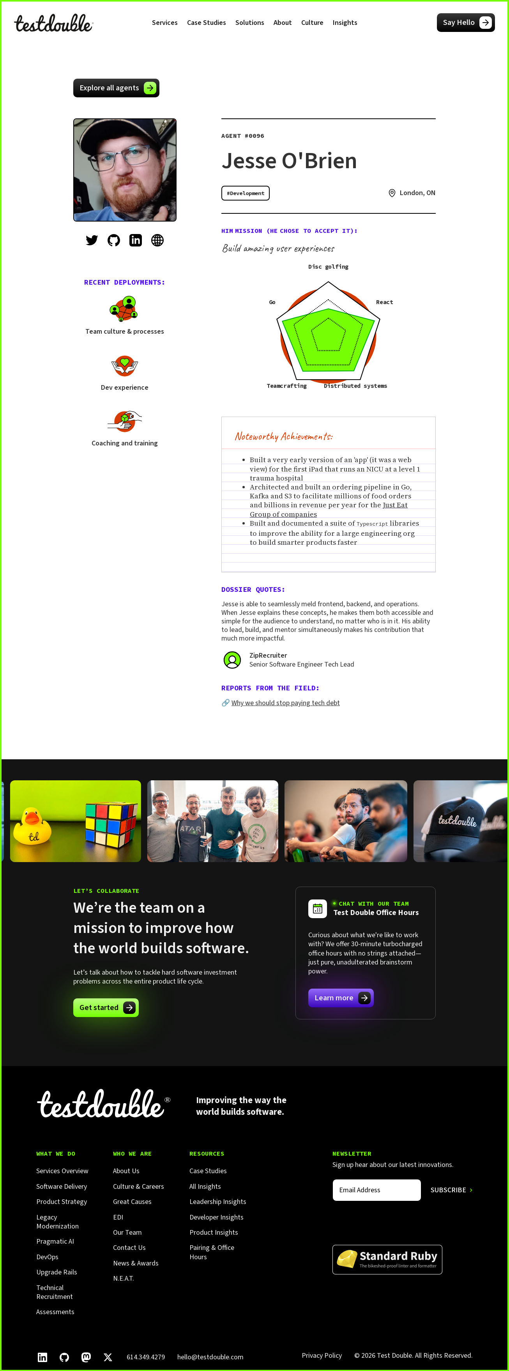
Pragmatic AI (55, 1241)
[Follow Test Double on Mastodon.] (86, 1357)
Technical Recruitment (54, 1292)
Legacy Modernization (57, 1222)
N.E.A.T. (123, 1278)
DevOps (47, 1256)
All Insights (205, 1186)
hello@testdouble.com (210, 1356)
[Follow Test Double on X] (108, 1357)
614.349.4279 (146, 1356)
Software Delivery (61, 1186)
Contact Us (129, 1247)
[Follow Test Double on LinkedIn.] (42, 1357)
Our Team (127, 1232)
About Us (126, 1170)
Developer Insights (216, 1217)
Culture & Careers (138, 1186)
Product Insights (213, 1232)
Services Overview (62, 1170)
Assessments (55, 1311)
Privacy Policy (322, 1355)
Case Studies (206, 23)
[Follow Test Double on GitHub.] (64, 1357)
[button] (165, 22)
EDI (118, 1217)
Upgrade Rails (56, 1271)
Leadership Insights (217, 1201)
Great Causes (132, 1201)
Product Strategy (61, 1201)
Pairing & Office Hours (211, 1252)
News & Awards (136, 1262)
